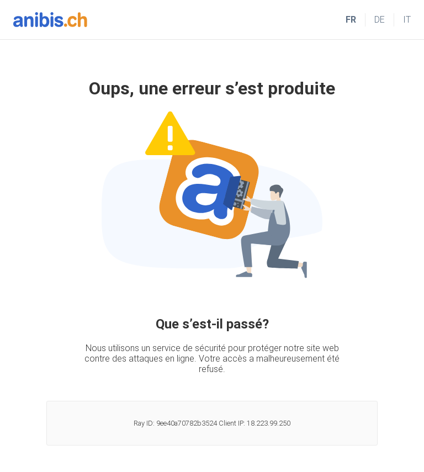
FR (351, 19)
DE (379, 19)
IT (407, 19)
